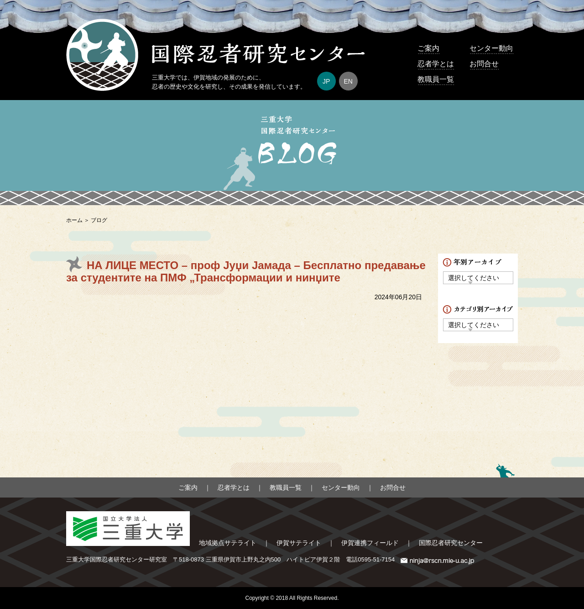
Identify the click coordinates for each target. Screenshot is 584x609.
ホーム (74, 220)
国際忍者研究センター (451, 542)
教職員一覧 (435, 79)
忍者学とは (435, 64)
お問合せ (484, 64)
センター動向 (491, 48)
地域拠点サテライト (227, 542)
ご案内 (428, 48)
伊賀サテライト (298, 542)
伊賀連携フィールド (370, 542)
